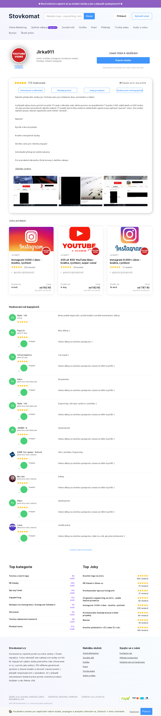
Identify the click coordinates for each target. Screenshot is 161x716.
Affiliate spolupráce (129, 658)
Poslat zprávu (18, 67)
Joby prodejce (97, 90)
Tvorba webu (89, 671)
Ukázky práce (64, 90)
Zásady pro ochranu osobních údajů (26, 696)
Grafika (86, 662)
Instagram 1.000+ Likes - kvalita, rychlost (26, 261)
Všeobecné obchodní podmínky (63, 696)
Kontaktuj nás (126, 653)
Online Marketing (91, 653)
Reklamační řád (16, 699)
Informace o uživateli (31, 90)
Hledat (89, 16)
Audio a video (89, 675)
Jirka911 (15, 255)
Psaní (85, 666)
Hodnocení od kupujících (130, 90)
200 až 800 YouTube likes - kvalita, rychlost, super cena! (78, 261)
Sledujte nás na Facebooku (132, 662)
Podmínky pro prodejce (92, 696)
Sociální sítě (88, 658)
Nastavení (134, 712)
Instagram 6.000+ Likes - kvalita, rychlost (125, 261)
